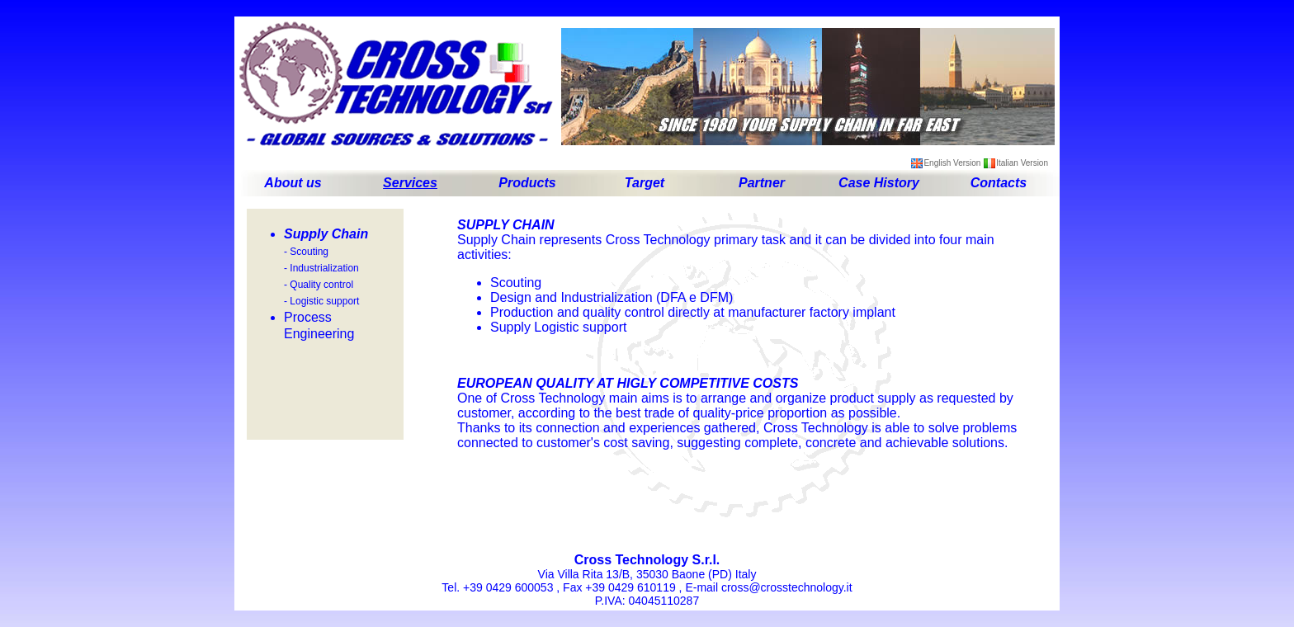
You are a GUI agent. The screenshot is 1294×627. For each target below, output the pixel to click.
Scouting (309, 251)
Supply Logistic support (558, 327)
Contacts (998, 183)
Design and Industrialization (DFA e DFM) (611, 297)
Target (644, 183)
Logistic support (324, 301)
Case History (878, 183)
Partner (762, 183)
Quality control (321, 284)
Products (526, 183)
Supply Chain (326, 234)
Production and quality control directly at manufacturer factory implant (692, 312)
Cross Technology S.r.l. (647, 560)
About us (292, 183)
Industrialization (324, 268)
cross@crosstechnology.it (786, 587)
